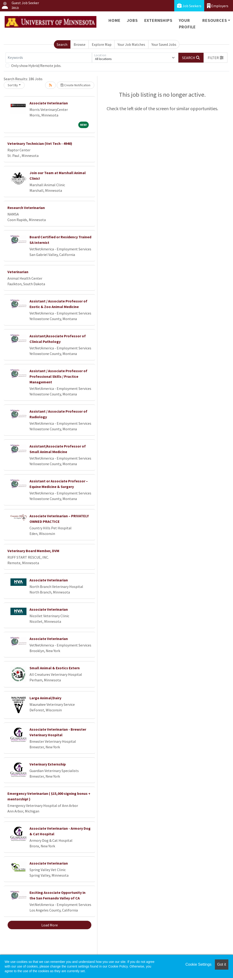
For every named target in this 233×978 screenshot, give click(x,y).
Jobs (132, 20)
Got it (221, 964)
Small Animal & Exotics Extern (55, 668)
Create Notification (75, 85)
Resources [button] (214, 20)
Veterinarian (17, 271)
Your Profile (187, 24)
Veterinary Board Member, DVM (33, 550)
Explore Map (102, 44)
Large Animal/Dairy (45, 698)
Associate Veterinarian (49, 103)
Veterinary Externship (48, 764)
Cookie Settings (198, 964)
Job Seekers (189, 6)
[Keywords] (49, 58)
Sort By (13, 85)
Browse (79, 44)
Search (62, 44)
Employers (217, 6)
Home (114, 20)
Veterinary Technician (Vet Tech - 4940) (39, 143)
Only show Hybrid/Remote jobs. (36, 65)
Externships (158, 20)
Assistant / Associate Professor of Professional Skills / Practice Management (58, 376)
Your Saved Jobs (163, 44)
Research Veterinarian (26, 207)
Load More (49, 925)
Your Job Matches (131, 44)
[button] (215, 58)
